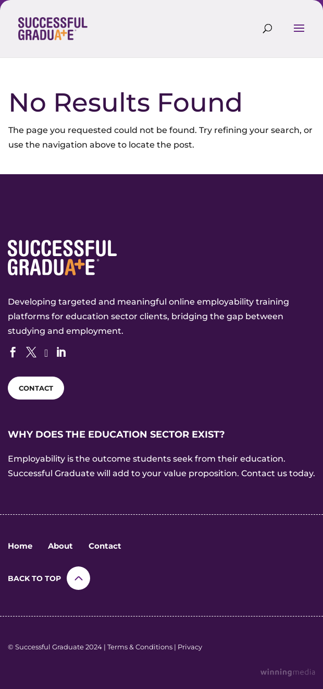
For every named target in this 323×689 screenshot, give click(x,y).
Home (20, 546)
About (60, 546)
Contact (105, 546)
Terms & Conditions (139, 647)
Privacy (190, 647)
